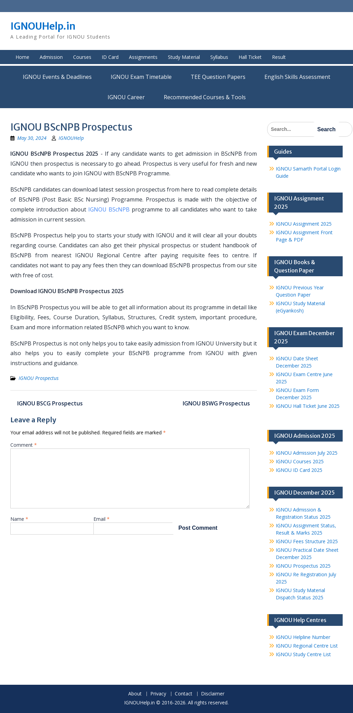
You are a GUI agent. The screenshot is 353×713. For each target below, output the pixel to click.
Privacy (158, 694)
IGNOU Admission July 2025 (306, 453)
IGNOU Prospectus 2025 (303, 565)
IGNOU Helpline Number (303, 637)
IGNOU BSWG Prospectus (216, 403)
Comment (23, 445)
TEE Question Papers (218, 77)
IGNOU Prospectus (39, 378)
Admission (51, 57)
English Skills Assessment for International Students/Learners (297, 76)
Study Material (184, 57)
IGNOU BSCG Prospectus (50, 403)
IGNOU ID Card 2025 (299, 470)
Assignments (143, 57)
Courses (82, 57)
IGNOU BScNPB (109, 209)
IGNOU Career (126, 97)
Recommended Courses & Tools (205, 97)
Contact (183, 694)
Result (279, 57)
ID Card (110, 57)
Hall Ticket (250, 57)
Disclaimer (212, 694)
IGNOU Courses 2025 (300, 461)
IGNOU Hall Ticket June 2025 (308, 406)
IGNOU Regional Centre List (307, 645)
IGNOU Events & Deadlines (57, 77)
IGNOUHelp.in (42, 26)
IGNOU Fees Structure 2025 (307, 541)
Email (101, 519)
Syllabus (219, 57)
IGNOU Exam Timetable (141, 77)
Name (19, 519)
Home (22, 57)
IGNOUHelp (71, 138)
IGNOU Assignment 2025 (304, 223)
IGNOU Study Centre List (303, 654)
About (135, 694)
